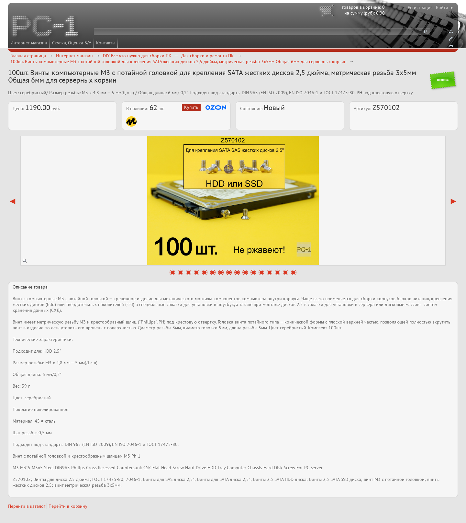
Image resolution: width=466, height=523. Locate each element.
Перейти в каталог (26, 506)
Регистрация (420, 7)
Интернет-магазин (28, 43)
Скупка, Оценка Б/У (71, 43)
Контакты (105, 43)
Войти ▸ (444, 7)
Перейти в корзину (68, 506)
